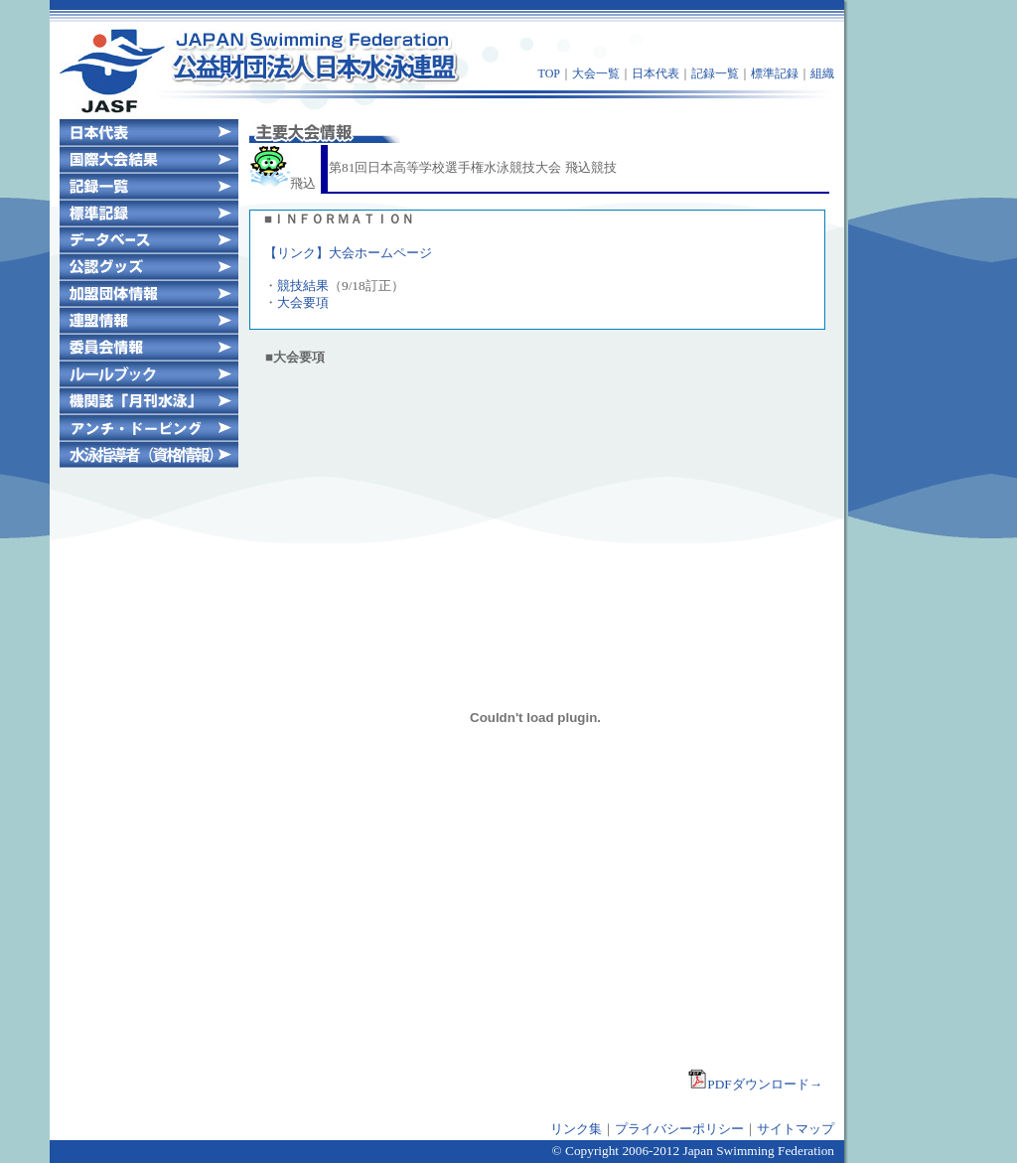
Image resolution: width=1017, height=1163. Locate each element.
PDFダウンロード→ (754, 1084)
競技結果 (303, 285)
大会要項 (303, 302)
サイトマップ (795, 1128)
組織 (822, 73)
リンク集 (576, 1128)
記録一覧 (715, 73)
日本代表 (655, 73)
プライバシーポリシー (679, 1128)
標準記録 (775, 73)
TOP (549, 73)
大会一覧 (596, 73)
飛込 (283, 183)
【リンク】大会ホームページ (348, 252)
